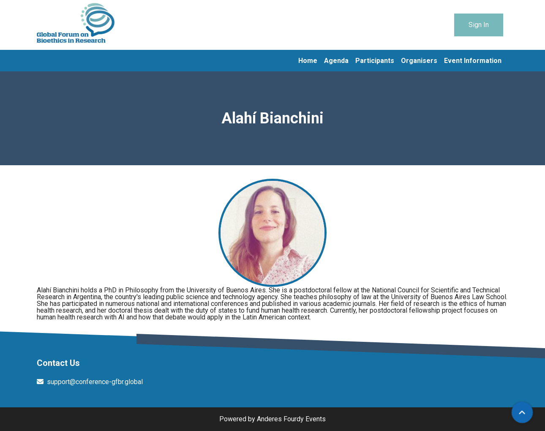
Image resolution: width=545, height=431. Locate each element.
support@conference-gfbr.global (95, 382)
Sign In (479, 25)
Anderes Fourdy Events (291, 419)
